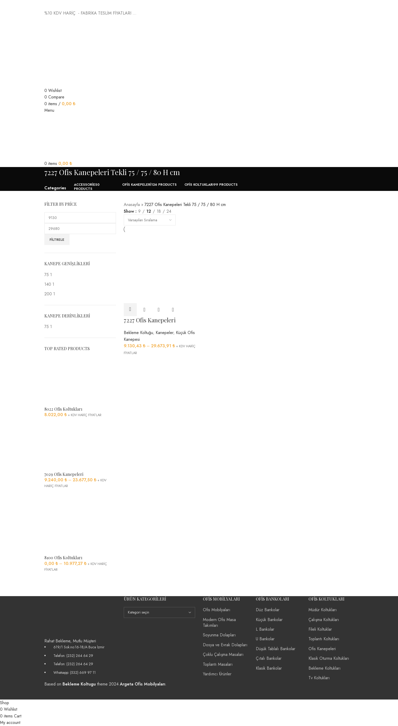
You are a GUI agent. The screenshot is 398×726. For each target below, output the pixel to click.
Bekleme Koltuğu (138, 333)
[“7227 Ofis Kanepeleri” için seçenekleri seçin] (130, 309)
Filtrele (57, 239)
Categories (55, 188)
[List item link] (80, 659)
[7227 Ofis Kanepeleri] (160, 268)
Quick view (144, 309)
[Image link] (65, 616)
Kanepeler (164, 333)
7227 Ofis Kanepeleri (150, 320)
